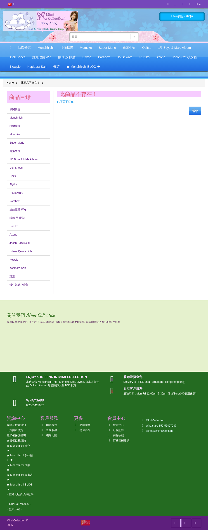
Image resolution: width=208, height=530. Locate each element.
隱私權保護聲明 (16, 435)
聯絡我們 (48, 425)
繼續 (195, 111)
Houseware (125, 57)
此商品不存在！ (30, 82)
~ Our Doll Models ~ (19, 504)
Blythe (86, 57)
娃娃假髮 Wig (41, 57)
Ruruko (144, 57)
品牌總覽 (82, 425)
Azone (160, 57)
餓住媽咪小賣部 (18, 284)
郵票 (56, 66)
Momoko (86, 47)
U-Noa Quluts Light (21, 251)
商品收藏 (115, 435)
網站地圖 (48, 435)
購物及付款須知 (16, 425)
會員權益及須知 (16, 440)
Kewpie (15, 66)
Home (10, 82)
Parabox (104, 57)
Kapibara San (37, 66)
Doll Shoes (18, 57)
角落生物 (129, 47)
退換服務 (48, 430)
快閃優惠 (24, 47)
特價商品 (82, 430)
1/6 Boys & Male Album (174, 47)
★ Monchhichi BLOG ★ (83, 66)
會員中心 (115, 425)
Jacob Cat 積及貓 (184, 57)
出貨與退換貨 (15, 430)
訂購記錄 (115, 430)
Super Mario (107, 47)
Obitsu (146, 47)
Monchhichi (46, 47)
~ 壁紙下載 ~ (14, 509)
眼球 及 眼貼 (67, 57)
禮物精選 (66, 47)
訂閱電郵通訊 (118, 440)
